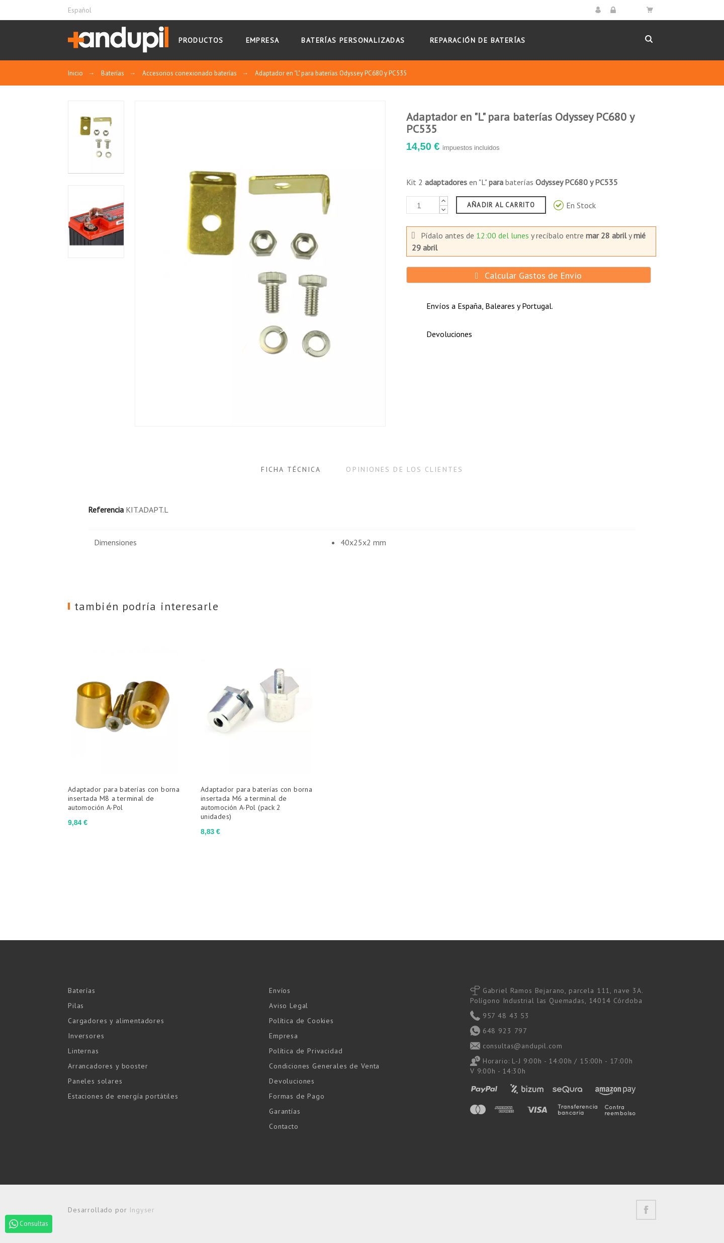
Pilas (76, 1005)
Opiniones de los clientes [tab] (404, 469)
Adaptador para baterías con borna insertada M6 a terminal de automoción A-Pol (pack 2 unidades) (256, 803)
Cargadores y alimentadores (116, 1020)
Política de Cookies (301, 1020)
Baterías (82, 990)
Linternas (83, 1050)
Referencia (106, 510)
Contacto (284, 1126)
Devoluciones (292, 1081)
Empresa (283, 1035)
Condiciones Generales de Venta (324, 1065)
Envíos (280, 990)
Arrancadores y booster (108, 1065)
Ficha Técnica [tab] (291, 469)
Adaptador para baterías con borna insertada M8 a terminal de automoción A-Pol (123, 798)
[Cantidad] (422, 205)
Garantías (285, 1111)
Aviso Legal (288, 1005)
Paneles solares (95, 1081)
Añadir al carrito (501, 205)
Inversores (86, 1035)
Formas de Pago (297, 1096)
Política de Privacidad (305, 1050)
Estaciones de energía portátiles (123, 1096)
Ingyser (142, 1209)
